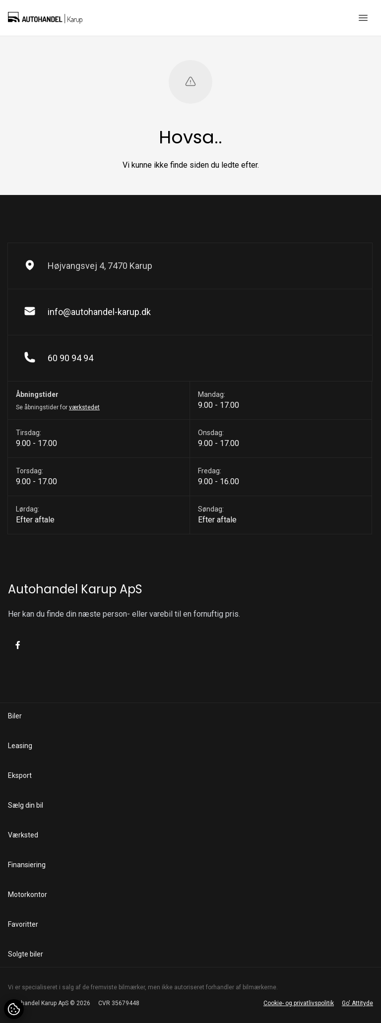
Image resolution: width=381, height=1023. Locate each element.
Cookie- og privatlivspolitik (298, 1003)
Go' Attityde (357, 1003)
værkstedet (84, 407)
